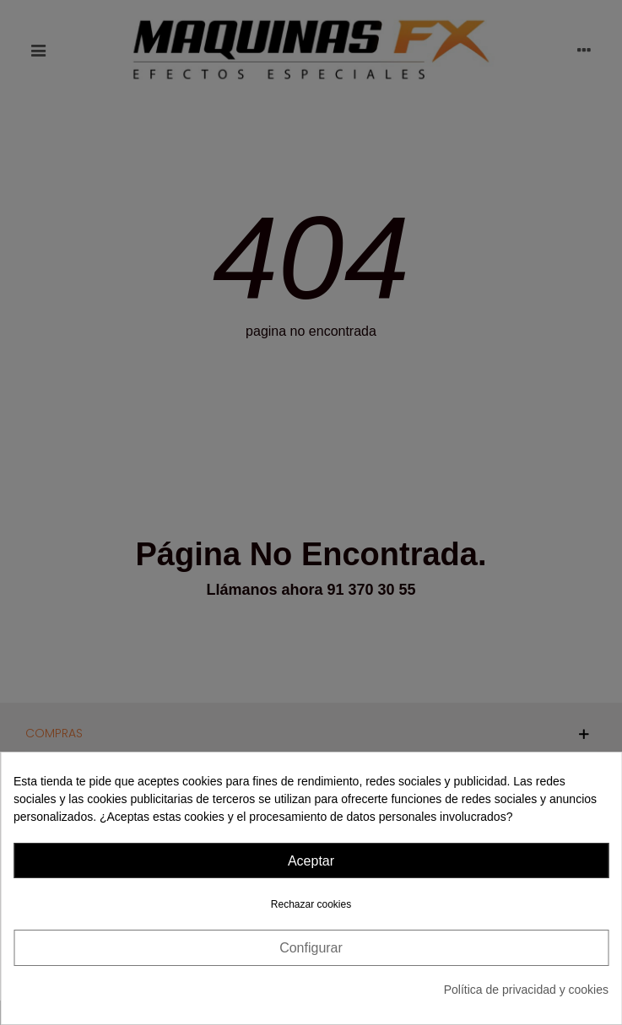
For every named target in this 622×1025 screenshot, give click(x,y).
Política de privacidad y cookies (526, 989)
